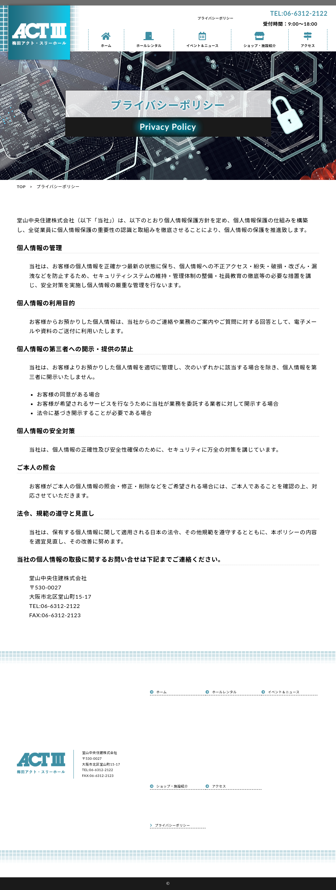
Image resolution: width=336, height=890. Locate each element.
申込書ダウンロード (223, 759)
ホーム (106, 40)
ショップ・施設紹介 (259, 40)
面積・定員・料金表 (223, 750)
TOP (21, 186)
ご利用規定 (218, 769)
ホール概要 (218, 704)
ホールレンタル (149, 40)
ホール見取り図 (220, 741)
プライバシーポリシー (216, 18)
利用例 (215, 713)
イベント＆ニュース (202, 40)
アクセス (308, 40)
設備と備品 (218, 722)
